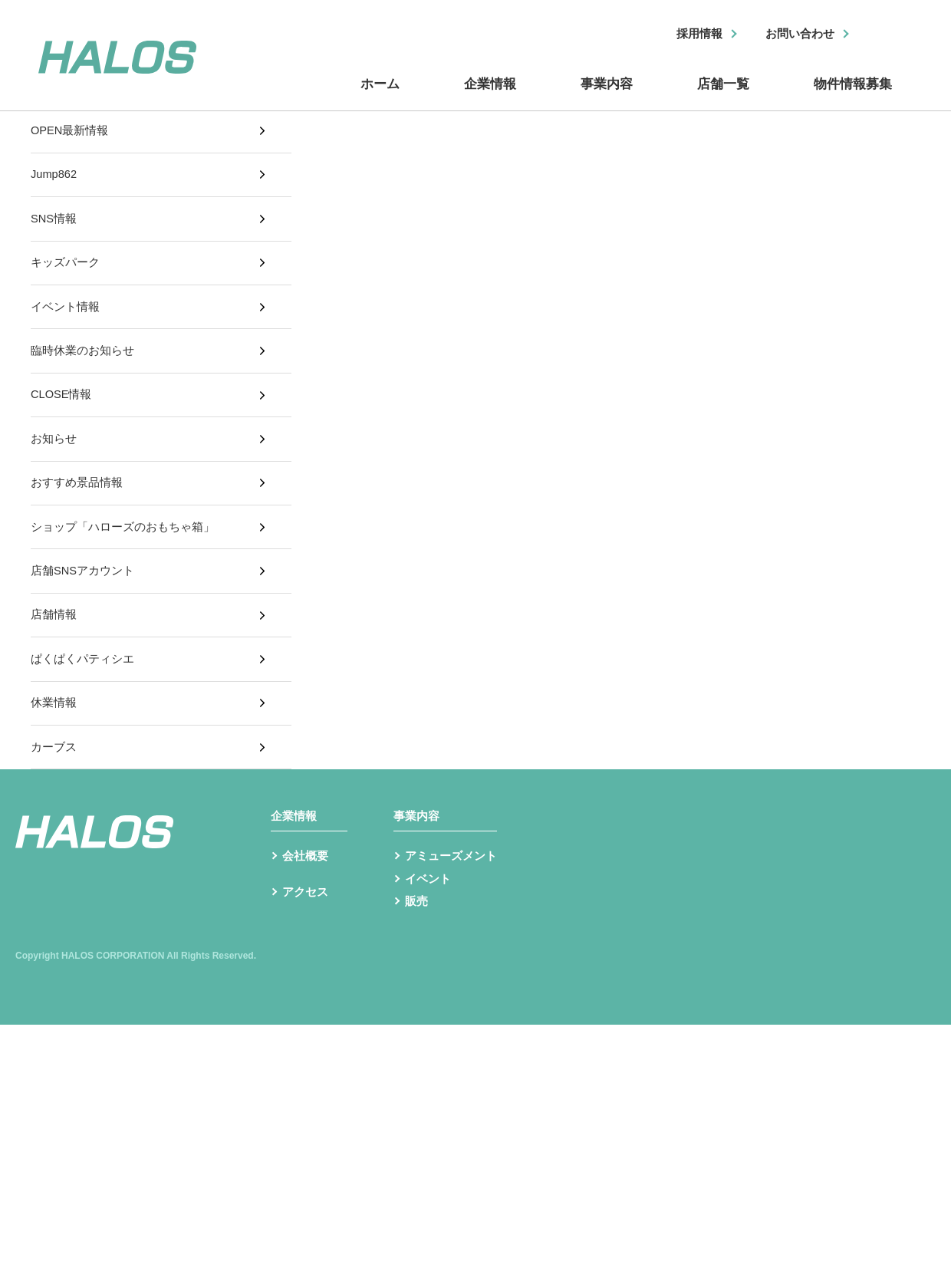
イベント (429, 1001)
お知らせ (55, 492)
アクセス (306, 1021)
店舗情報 (55, 696)
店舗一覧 (721, 94)
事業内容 (606, 94)
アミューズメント (454, 977)
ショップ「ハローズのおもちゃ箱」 (129, 594)
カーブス (55, 849)
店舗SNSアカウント (86, 644)
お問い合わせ (795, 34)
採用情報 (687, 34)
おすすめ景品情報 (80, 542)
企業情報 (491, 94)
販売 (417, 1025)
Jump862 (56, 185)
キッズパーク (67, 287)
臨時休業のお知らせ (86, 389)
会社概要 (306, 977)
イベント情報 (67, 338)
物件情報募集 (851, 94)
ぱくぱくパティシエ (86, 747)
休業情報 (55, 798)
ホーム (383, 94)
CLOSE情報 (64, 440)
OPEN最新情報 (72, 133)
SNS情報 (56, 236)
